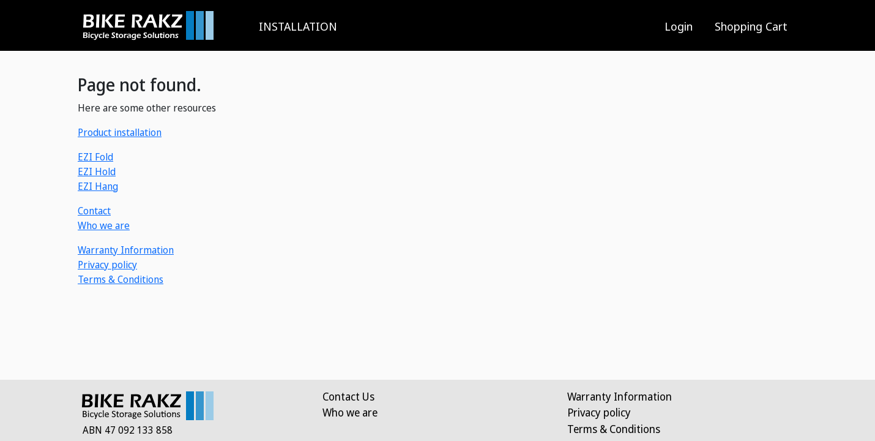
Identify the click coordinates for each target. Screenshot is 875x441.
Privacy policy (107, 264)
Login (679, 26)
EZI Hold (97, 171)
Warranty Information (126, 250)
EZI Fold (95, 157)
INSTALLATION (298, 26)
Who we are (104, 225)
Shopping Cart (751, 26)
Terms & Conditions (120, 279)
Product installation (120, 132)
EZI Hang (98, 186)
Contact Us (348, 396)
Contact (94, 210)
